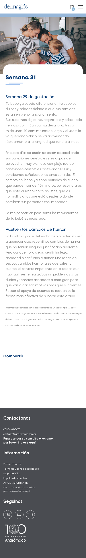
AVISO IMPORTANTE (15, 482)
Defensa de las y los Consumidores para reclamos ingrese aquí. (19, 489)
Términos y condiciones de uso (21, 468)
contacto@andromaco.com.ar (19, 434)
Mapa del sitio (11, 473)
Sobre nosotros (12, 464)
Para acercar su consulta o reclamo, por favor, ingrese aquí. (28, 440)
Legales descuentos (15, 478)
